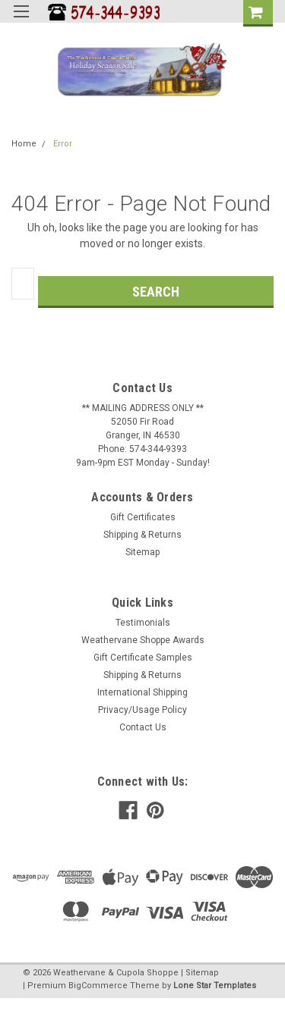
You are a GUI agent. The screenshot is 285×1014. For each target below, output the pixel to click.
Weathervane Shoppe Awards (142, 640)
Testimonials (143, 622)
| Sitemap (200, 973)
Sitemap (142, 552)
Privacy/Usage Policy (142, 710)
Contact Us (142, 727)
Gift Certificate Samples (142, 657)
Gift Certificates (143, 517)
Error (62, 144)
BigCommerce (98, 985)
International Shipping (142, 692)
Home (23, 144)
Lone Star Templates (214, 985)
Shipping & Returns (142, 534)
